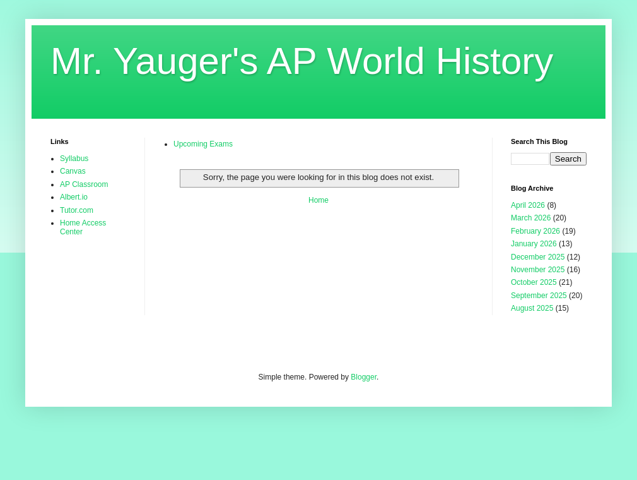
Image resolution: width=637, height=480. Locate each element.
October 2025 (534, 282)
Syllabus (74, 158)
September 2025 (539, 295)
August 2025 (532, 308)
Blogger (364, 377)
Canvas (73, 171)
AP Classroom (84, 184)
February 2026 (535, 231)
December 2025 (537, 257)
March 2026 (531, 217)
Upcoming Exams (203, 144)
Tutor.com (76, 210)
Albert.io (74, 197)
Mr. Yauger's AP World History (301, 61)
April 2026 (528, 205)
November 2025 (537, 269)
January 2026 (534, 243)
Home (318, 200)
